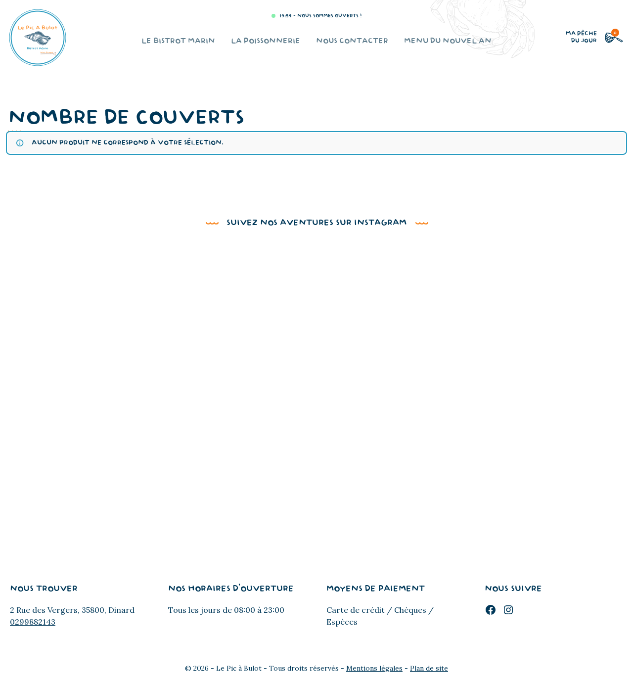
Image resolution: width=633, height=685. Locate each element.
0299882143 (32, 622)
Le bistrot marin (178, 41)
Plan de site (429, 668)
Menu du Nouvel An (448, 41)
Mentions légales (374, 668)
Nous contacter (352, 41)
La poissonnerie (265, 41)
